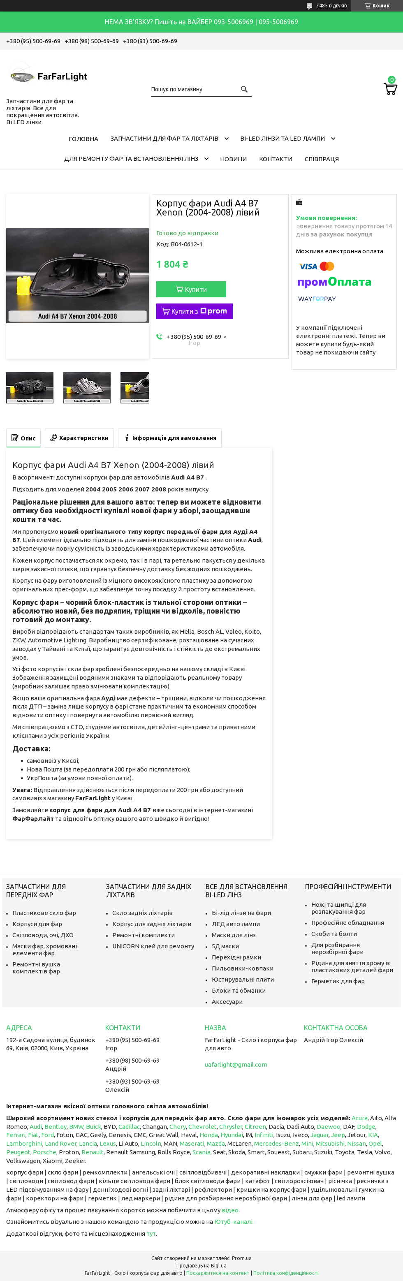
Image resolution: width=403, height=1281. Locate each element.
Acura (360, 1117)
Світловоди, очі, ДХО (43, 934)
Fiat (33, 1134)
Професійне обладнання (347, 922)
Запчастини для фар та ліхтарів (164, 138)
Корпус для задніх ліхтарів (151, 923)
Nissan (356, 1143)
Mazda (216, 1143)
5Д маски (225, 946)
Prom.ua (242, 1258)
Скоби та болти (334, 933)
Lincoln (151, 1143)
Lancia (88, 1143)
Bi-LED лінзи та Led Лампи (282, 138)
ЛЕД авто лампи (236, 923)
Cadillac (129, 1126)
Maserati (192, 1143)
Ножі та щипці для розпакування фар (338, 908)
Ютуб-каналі (233, 1221)
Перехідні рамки (236, 957)
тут (151, 1233)
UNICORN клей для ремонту (153, 946)
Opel (375, 1143)
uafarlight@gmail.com (236, 1064)
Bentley (55, 1126)
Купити (196, 289)
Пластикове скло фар (44, 912)
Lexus (108, 1143)
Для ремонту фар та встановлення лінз (131, 158)
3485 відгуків (331, 5)
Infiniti (264, 1134)
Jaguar (319, 1134)
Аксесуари (227, 1001)
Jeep (338, 1134)
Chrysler (230, 1126)
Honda (208, 1134)
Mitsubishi (330, 1143)
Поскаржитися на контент (218, 1273)
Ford (47, 1134)
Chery (177, 1126)
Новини (233, 158)
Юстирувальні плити (243, 979)
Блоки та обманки (239, 990)
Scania (201, 1152)
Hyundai (231, 1134)
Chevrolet (202, 1126)
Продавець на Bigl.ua (201, 1265)
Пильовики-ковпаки (242, 968)
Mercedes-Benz (276, 1143)
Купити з (199, 311)
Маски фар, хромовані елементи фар (44, 950)
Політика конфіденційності (286, 1273)
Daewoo (328, 1126)
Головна (83, 138)
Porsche (44, 1152)
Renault (92, 1152)
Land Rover (60, 1143)
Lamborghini (24, 1143)
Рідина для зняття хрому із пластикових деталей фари (352, 966)
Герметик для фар (338, 981)
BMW (76, 1126)
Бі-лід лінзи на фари (241, 912)
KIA (373, 1134)
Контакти (275, 158)
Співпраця (322, 158)
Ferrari (15, 1134)
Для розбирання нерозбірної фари (337, 948)
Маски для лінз (234, 934)
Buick (93, 1126)
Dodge (366, 1126)
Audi (36, 1126)
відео (230, 1210)
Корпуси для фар (37, 923)
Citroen (255, 1126)
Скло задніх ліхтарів (142, 912)
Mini (307, 1143)
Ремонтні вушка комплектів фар (36, 968)
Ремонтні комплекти (143, 934)
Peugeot (18, 1152)
